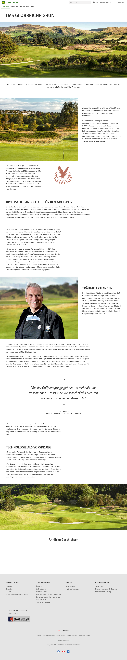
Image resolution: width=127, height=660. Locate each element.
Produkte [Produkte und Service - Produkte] (9, 586)
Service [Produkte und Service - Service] (8, 592)
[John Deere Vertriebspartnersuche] (102, 2)
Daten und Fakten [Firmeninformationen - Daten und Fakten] (41, 592)
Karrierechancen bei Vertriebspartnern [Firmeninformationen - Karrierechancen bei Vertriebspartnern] (48, 597)
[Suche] (80, 2)
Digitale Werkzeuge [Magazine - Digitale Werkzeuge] (72, 589)
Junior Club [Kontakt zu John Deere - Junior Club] (99, 586)
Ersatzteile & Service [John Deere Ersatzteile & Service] (27, 7)
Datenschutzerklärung (49, 635)
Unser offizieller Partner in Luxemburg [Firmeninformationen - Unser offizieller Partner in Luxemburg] (48, 594)
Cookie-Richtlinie (60, 635)
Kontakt (88, 635)
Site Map (39, 635)
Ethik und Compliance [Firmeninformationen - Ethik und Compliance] (43, 602)
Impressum (82, 635)
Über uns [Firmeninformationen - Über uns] (39, 586)
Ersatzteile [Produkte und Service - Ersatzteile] (9, 589)
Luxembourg (63, 630)
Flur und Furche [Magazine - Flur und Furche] (70, 586)
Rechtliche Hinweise (72, 635)
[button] (58, 651)
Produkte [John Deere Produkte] (14, 7)
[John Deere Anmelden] (119, 2)
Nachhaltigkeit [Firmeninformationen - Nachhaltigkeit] (41, 589)
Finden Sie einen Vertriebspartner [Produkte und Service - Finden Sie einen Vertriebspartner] (17, 594)
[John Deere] (11, 2)
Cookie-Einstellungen (63, 640)
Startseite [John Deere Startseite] (5, 7)
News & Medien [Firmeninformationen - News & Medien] (41, 600)
